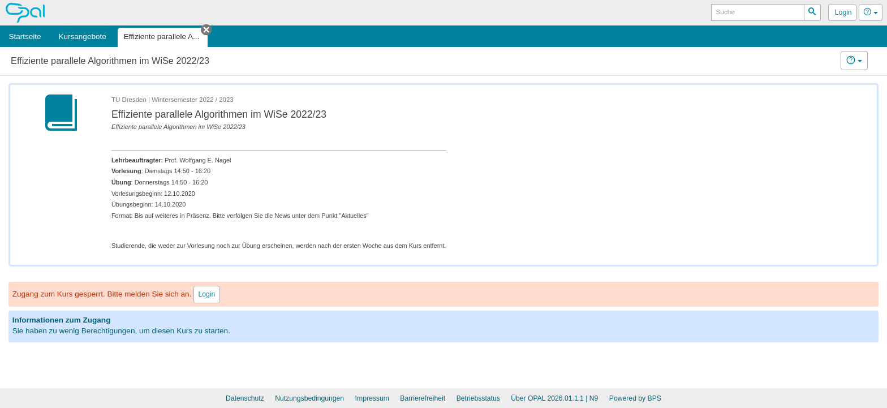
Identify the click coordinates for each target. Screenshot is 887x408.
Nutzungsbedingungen (309, 398)
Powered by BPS (635, 398)
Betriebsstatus (478, 398)
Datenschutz (245, 398)
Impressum (372, 398)
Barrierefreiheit (422, 398)
